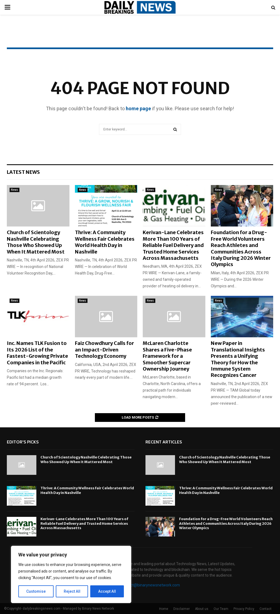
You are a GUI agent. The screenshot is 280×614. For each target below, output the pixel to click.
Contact (265, 609)
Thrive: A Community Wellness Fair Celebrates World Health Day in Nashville (105, 242)
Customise (36, 591)
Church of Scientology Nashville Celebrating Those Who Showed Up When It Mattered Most (36, 242)
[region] (71, 574)
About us (201, 609)
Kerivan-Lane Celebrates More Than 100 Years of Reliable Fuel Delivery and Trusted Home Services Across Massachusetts (173, 245)
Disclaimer (181, 609)
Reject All (72, 591)
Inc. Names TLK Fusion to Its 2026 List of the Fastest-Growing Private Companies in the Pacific (37, 352)
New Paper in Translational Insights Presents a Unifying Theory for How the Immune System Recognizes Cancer (238, 359)
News (14, 189)
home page (138, 108)
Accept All (107, 591)
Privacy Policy (244, 609)
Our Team (221, 609)
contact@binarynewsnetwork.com (150, 585)
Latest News (23, 172)
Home (163, 609)
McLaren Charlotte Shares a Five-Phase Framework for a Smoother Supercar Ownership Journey (167, 356)
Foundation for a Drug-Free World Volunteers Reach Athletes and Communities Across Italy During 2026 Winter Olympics (241, 248)
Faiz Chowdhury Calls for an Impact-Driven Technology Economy (104, 349)
